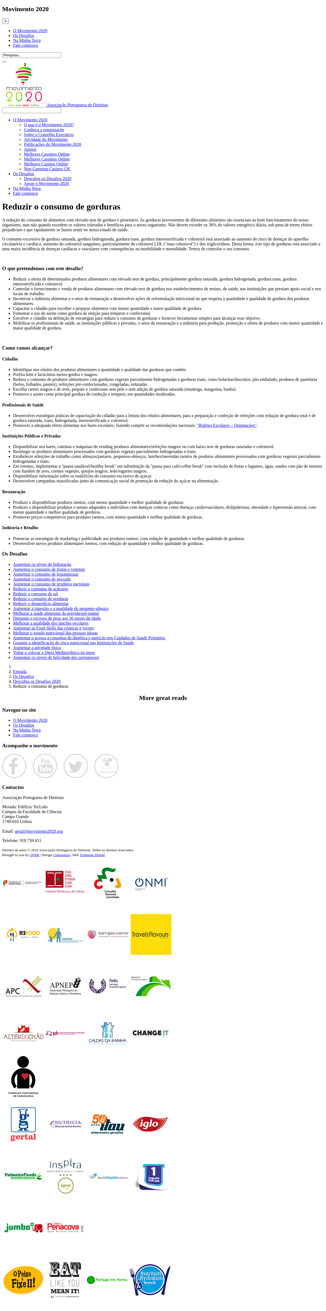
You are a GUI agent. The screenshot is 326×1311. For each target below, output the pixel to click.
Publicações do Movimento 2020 (52, 144)
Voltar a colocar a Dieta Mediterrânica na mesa (54, 652)
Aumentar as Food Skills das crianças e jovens (53, 628)
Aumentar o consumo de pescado (42, 579)
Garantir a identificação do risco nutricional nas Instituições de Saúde (73, 642)
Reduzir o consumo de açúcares (40, 589)
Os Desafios (23, 35)
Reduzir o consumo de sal (35, 593)
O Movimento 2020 (30, 30)
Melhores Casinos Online (46, 164)
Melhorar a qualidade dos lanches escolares (51, 623)
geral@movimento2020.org (39, 831)
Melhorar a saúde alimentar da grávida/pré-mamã (56, 613)
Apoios (30, 149)
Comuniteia (61, 855)
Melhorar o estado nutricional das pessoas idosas (55, 633)
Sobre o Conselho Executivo (49, 134)
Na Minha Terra (27, 40)
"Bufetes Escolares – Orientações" (227, 425)
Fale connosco (25, 45)
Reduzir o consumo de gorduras (40, 598)
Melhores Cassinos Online (47, 154)
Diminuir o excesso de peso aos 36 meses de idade (57, 618)
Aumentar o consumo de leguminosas (46, 574)
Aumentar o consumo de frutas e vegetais (49, 569)
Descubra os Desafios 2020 (47, 178)
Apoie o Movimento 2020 (46, 183)
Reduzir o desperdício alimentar (41, 603)
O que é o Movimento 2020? (49, 124)
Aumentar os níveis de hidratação (42, 564)
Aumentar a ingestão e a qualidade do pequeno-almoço (60, 608)
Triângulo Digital (92, 855)
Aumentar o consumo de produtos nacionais (51, 584)
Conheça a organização (44, 129)
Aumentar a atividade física (37, 647)
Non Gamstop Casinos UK (47, 168)
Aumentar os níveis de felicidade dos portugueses (56, 657)
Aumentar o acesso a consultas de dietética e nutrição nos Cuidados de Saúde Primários (89, 638)
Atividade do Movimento (46, 139)
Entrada (20, 671)
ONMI (34, 855)
